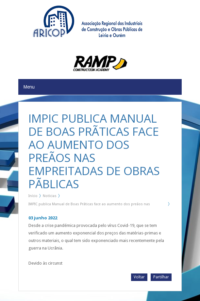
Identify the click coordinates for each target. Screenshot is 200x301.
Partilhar (161, 277)
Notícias (50, 196)
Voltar (139, 277)
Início (33, 196)
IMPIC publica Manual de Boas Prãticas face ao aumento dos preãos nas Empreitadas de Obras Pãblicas (89, 205)
